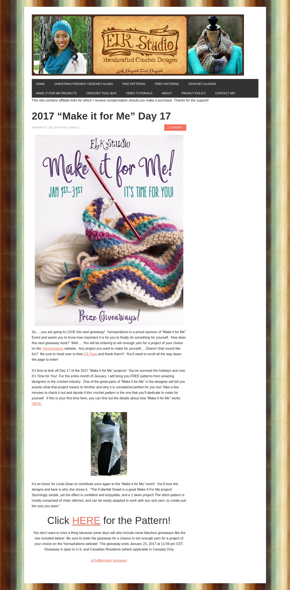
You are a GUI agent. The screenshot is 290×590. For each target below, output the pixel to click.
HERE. (37, 404)
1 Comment (175, 127)
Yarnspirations (52, 348)
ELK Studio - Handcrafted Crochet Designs (145, 45)
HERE (86, 520)
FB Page (90, 354)
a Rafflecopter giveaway (109, 560)
